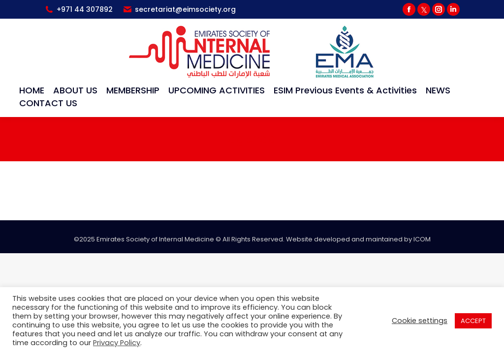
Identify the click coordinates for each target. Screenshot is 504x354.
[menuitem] (32, 90)
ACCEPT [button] (473, 320)
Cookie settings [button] (419, 320)
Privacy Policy (116, 343)
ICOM (422, 239)
